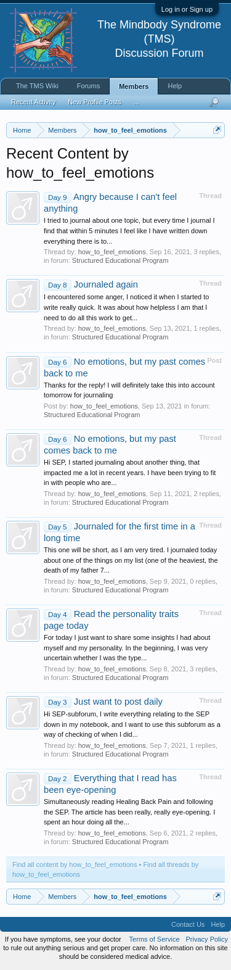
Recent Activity (33, 102)
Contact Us (188, 924)
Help (175, 85)
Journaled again (91, 284)
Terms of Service (154, 939)
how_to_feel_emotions (112, 251)
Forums (88, 85)
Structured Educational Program (120, 260)
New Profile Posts (94, 102)
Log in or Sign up (187, 9)
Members (133, 86)
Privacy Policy (207, 939)
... (136, 102)
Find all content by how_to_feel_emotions (74, 864)
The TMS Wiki (37, 85)
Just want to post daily (103, 702)
